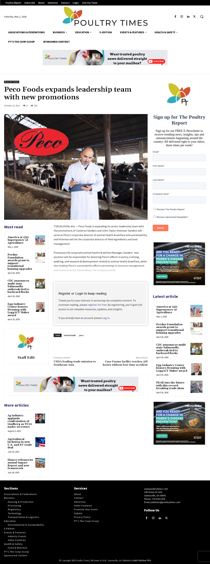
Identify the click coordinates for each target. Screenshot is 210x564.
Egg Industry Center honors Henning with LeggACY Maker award (18, 309)
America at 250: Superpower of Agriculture (18, 240)
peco (81, 335)
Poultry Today (11, 82)
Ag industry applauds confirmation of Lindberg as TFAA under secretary (20, 421)
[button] (202, 17)
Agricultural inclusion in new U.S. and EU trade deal (20, 443)
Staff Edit (26, 358)
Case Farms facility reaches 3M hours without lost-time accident (125, 363)
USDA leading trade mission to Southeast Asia (75, 363)
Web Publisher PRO (142, 560)
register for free (97, 304)
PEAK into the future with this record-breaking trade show (170, 385)
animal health (70, 335)
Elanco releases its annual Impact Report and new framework (20, 464)
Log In (106, 318)
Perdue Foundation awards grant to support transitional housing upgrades (20, 262)
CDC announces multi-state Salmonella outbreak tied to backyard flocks (18, 286)
